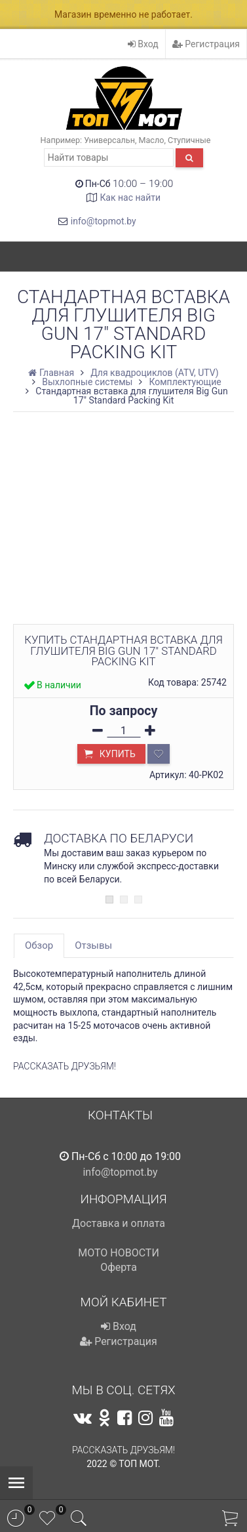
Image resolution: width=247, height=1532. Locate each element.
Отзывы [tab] (93, 945)
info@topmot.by (103, 221)
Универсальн (109, 140)
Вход (143, 44)
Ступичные (189, 140)
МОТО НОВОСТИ (118, 1253)
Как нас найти (130, 197)
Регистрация (206, 44)
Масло (151, 140)
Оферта (118, 1267)
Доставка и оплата (118, 1223)
